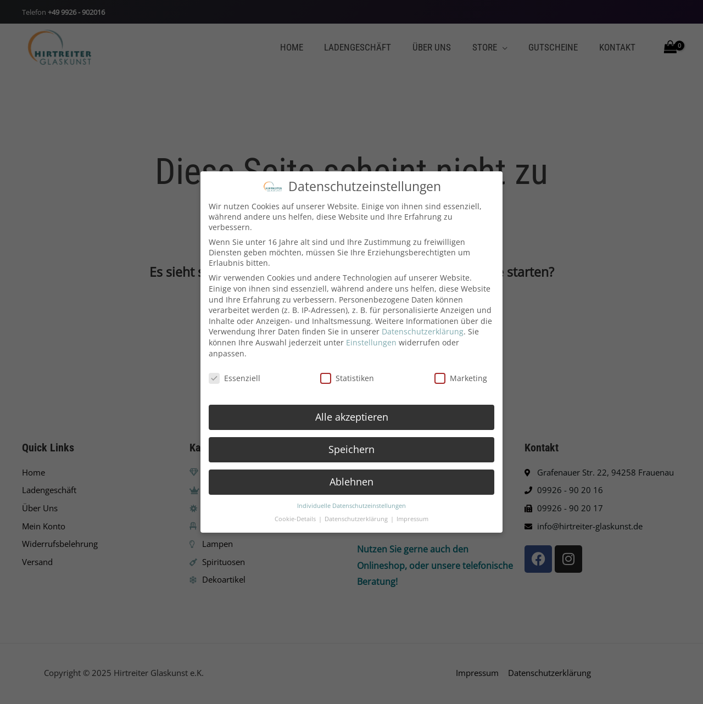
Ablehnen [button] (351, 477)
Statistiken (347, 375)
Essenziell (234, 375)
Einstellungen (371, 338)
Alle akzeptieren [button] (351, 413)
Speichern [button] (351, 445)
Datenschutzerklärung (423, 328)
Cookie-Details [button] (296, 515)
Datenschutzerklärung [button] (357, 515)
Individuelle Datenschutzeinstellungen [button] (351, 502)
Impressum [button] (412, 515)
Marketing (460, 375)
